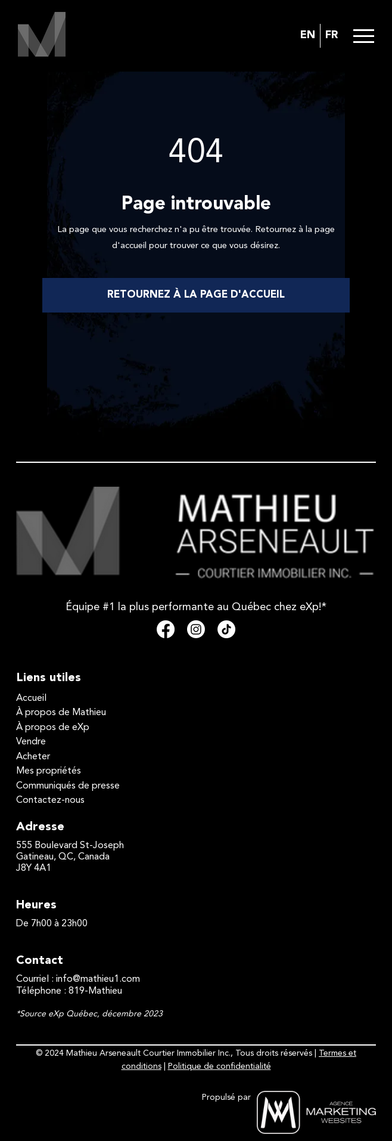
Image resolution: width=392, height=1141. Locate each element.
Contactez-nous (50, 800)
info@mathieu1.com (98, 979)
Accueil (31, 698)
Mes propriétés (48, 771)
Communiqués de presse (68, 786)
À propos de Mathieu (61, 713)
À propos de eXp (52, 727)
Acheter (33, 757)
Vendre (31, 742)
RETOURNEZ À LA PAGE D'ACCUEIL (196, 295)
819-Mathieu (95, 991)
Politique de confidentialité (219, 1066)
